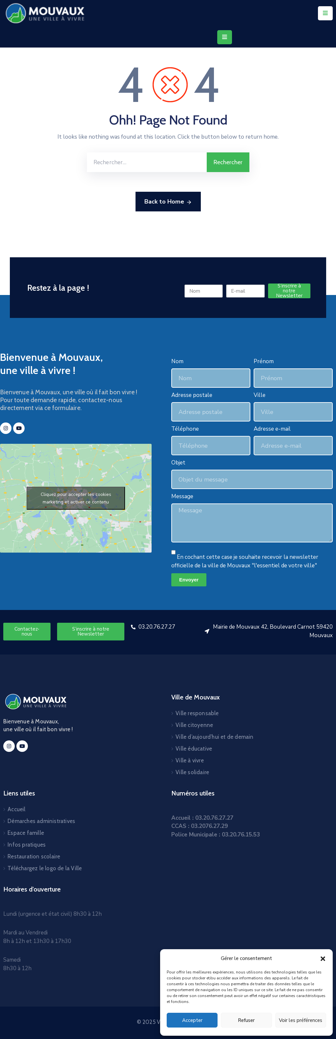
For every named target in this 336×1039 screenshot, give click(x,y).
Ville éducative (194, 748)
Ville (259, 395)
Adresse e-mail (272, 429)
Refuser (246, 1020)
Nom (177, 361)
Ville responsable (197, 713)
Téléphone (185, 429)
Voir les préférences (300, 1020)
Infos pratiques (27, 844)
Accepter (192, 1020)
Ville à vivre (190, 760)
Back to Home (168, 202)
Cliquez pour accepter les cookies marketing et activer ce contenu (76, 498)
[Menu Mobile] (325, 13)
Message (182, 496)
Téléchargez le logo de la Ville (45, 868)
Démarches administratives (41, 821)
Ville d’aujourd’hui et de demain (214, 737)
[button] (323, 958)
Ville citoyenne (194, 725)
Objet (178, 462)
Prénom (264, 361)
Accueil (16, 809)
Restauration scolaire (34, 856)
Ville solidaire (192, 772)
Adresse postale (191, 395)
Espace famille (26, 833)
